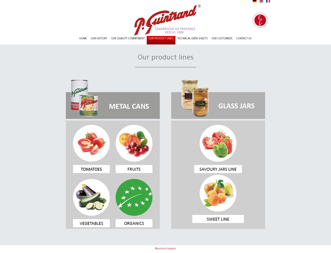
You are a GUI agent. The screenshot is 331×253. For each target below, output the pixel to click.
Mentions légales (165, 249)
